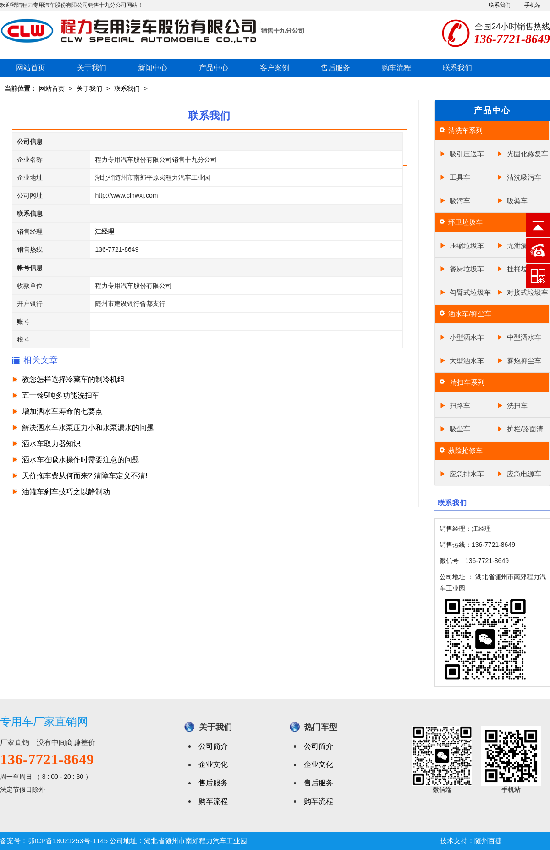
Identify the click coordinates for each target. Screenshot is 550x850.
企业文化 (213, 764)
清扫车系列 (466, 382)
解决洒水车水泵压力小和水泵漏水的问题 (88, 427)
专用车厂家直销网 (44, 721)
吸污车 (460, 200)
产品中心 (213, 68)
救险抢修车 (465, 450)
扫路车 (460, 405)
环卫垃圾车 (465, 222)
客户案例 (274, 68)
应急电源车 (524, 474)
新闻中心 (152, 68)
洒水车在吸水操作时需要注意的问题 (80, 460)
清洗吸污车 (524, 177)
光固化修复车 (527, 154)
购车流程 (396, 68)
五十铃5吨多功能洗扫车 (60, 395)
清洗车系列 (465, 130)
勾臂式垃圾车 (470, 292)
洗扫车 (517, 405)
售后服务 (335, 68)
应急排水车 (467, 474)
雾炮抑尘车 (524, 360)
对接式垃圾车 (527, 292)
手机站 (532, 5)
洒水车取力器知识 (51, 443)
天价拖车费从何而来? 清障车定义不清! (85, 476)
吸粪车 (517, 200)
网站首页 (30, 68)
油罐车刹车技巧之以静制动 (66, 492)
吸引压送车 (467, 154)
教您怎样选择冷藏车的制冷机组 (73, 379)
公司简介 (213, 746)
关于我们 (91, 68)
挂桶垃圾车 (524, 269)
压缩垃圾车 (467, 245)
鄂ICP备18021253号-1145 (68, 840)
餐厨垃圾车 (467, 269)
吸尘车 (460, 429)
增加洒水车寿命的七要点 (62, 411)
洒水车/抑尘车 (469, 314)
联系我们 (500, 5)
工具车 (460, 177)
